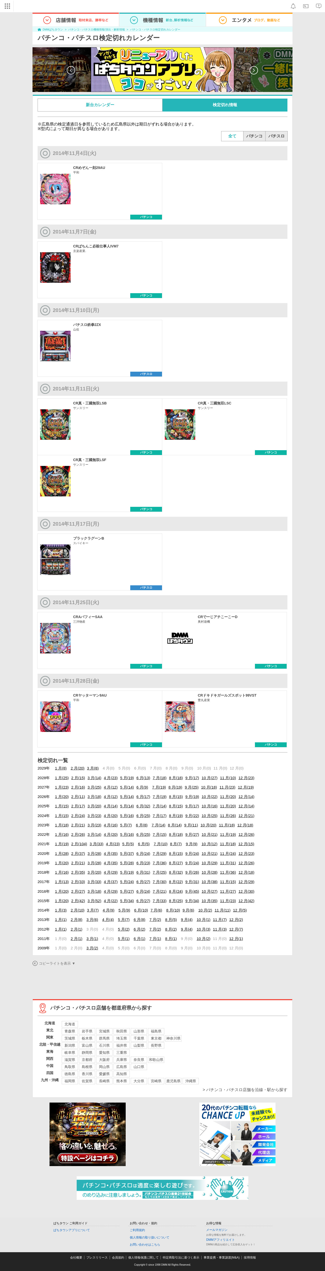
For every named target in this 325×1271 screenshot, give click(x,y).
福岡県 (69, 1081)
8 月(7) (176, 844)
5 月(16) (127, 815)
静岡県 (87, 1052)
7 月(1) (155, 938)
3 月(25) (94, 787)
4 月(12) (111, 787)
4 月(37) (111, 882)
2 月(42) (78, 901)
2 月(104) (79, 844)
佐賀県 (87, 1081)
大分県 (139, 1081)
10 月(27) (210, 778)
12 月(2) (236, 919)
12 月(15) (246, 844)
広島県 (121, 1067)
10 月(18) (209, 787)
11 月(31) (228, 863)
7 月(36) (160, 863)
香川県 (87, 1074)
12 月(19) (246, 787)
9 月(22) (192, 815)
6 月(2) (139, 929)
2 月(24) (78, 815)
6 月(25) (143, 815)
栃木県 (87, 1038)
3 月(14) (94, 778)
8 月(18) (176, 778)
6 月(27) (143, 882)
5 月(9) (124, 910)
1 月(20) (62, 796)
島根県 (87, 1067)
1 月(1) (61, 919)
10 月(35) (210, 901)
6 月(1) (139, 938)
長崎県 (104, 1081)
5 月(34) (127, 901)
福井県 (121, 1045)
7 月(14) (160, 806)
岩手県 (87, 1031)
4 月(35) (111, 853)
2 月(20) (77, 768)
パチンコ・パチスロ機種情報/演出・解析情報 (96, 29)
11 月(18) (227, 825)
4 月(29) (111, 872)
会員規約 (118, 1257)
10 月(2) (205, 910)
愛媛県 (104, 1074)
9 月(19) (192, 796)
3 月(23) (94, 815)
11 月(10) (228, 778)
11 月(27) (228, 891)
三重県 (121, 1052)
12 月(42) (246, 901)
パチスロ (276, 136)
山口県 (139, 1067)
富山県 (87, 1045)
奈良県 (139, 1060)
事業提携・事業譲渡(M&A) (222, 1257)
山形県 (139, 1031)
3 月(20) (94, 806)
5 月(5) (128, 844)
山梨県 (139, 1045)
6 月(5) (144, 844)
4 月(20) (111, 815)
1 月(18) (62, 825)
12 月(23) (246, 778)
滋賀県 (69, 1060)
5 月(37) (127, 853)
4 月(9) (109, 910)
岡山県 (104, 1067)
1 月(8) (61, 768)
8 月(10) (173, 910)
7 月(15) (160, 834)
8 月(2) (171, 929)
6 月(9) (142, 787)
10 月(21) (210, 834)
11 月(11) (223, 910)
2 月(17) (78, 806)
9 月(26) (192, 872)
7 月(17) (160, 815)
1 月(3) (61, 910)
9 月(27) (192, 834)
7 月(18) (160, 778)
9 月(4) (186, 919)
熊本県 (121, 1081)
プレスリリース (97, 1257)
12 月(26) (246, 834)
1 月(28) (62, 853)
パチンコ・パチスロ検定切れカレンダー (155, 29)
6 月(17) (143, 796)
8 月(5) (171, 919)
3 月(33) (96, 844)
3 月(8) (93, 768)
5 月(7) (126, 825)
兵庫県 (121, 1060)
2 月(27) (78, 891)
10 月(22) (210, 796)
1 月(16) (62, 834)
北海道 (69, 1024)
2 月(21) (78, 825)
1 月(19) (62, 844)
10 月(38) (210, 882)
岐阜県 (69, 1052)
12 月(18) (245, 825)
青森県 (69, 1031)
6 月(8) (142, 825)
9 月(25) (192, 787)
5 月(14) (127, 787)
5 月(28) (127, 863)
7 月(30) (160, 882)
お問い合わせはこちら (145, 1244)
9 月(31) (192, 882)
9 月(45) (192, 891)
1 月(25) (62, 778)
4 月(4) (108, 919)
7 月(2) (155, 919)
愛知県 (104, 1052)
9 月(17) (192, 778)
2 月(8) (76, 919)
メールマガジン (217, 1230)
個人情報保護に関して (143, 1257)
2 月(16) (78, 787)
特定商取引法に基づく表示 (181, 1257)
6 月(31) (143, 872)
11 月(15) (228, 882)
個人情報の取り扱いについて (149, 1237)
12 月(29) (246, 882)
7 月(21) (160, 891)
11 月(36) (228, 872)
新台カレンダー (100, 105)
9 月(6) (188, 910)
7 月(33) (160, 901)
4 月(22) (111, 901)
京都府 (87, 1060)
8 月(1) (171, 938)
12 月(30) (246, 891)
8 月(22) (176, 882)
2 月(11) (78, 796)
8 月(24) (176, 891)
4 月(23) (111, 778)
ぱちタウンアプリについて (71, 1230)
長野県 (156, 1045)
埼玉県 (121, 1038)
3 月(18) (94, 796)
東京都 (156, 1038)
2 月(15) (78, 778)
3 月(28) (94, 853)
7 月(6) (156, 910)
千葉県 (139, 1038)
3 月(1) (92, 938)
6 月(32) (143, 806)
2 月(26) (78, 834)
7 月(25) (160, 872)
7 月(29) (160, 853)
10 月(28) (210, 872)
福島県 (156, 1031)
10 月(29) (210, 863)
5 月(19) (127, 778)
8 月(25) (176, 901)
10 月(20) (209, 825)
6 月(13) (143, 778)
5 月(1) (123, 938)
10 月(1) (203, 919)
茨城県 (69, 1038)
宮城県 (104, 1031)
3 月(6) (92, 919)
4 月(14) (111, 806)
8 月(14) (175, 825)
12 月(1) (236, 938)
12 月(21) (246, 815)
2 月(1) (76, 929)
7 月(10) (160, 844)
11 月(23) (227, 787)
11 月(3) (220, 929)
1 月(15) (62, 806)
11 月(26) (228, 815)
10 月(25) (210, 815)
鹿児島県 (173, 1081)
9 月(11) (191, 825)
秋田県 (121, 1031)
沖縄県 (190, 1081)
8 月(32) (176, 872)
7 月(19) (159, 787)
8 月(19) (175, 787)
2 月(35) (78, 872)
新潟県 (69, 1045)
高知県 (121, 1074)
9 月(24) (192, 853)
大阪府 (104, 1060)
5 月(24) (127, 882)
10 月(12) (210, 844)
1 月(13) (62, 882)
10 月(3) (203, 929)
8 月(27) (176, 863)
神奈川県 (173, 1038)
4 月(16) (111, 825)
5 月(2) (123, 929)
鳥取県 (69, 1067)
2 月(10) (77, 910)
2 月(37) (78, 853)
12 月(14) (246, 796)
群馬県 (104, 1038)
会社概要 (76, 1257)
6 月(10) (141, 910)
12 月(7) (236, 929)
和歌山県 (156, 1060)
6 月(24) (143, 853)
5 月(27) (127, 891)
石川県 (104, 1045)
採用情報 (250, 1257)
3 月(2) (92, 948)
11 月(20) (228, 796)
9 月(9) (192, 844)
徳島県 (69, 1074)
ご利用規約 (137, 1230)
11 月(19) (228, 834)
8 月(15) (176, 796)
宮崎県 (156, 1081)
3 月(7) (93, 910)
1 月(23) (62, 787)
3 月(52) (94, 901)
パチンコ (254, 136)
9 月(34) (192, 901)
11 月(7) (220, 919)
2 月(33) (78, 882)
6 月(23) (143, 863)
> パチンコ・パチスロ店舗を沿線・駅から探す (245, 1090)
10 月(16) (210, 806)
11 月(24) (228, 853)
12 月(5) (240, 910)
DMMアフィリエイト (220, 1240)
